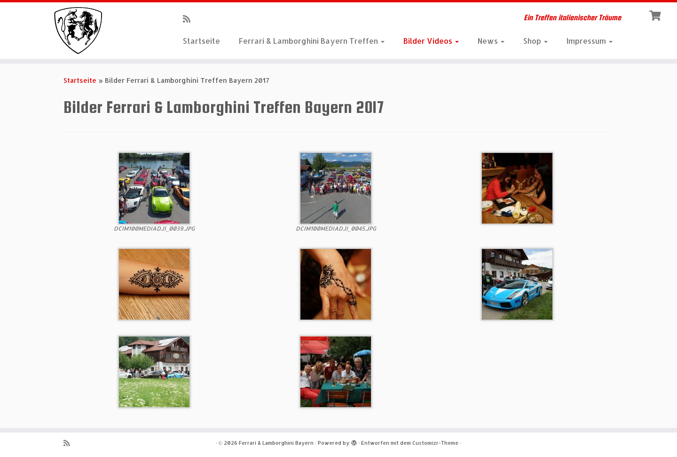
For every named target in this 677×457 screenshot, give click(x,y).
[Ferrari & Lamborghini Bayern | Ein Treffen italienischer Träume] (78, 30)
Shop (535, 41)
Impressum (590, 41)
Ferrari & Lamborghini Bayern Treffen (312, 41)
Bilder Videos (431, 41)
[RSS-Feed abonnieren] (190, 18)
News (491, 41)
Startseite (201, 41)
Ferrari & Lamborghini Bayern (276, 443)
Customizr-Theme (435, 443)
